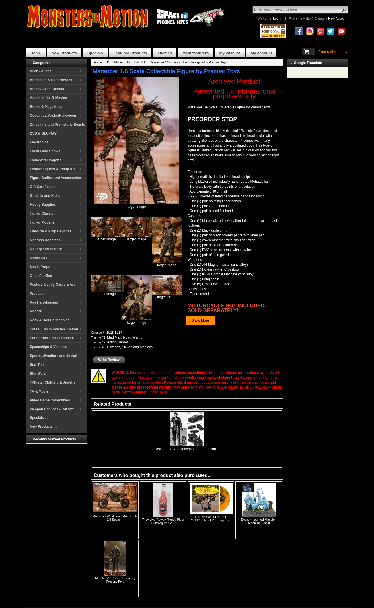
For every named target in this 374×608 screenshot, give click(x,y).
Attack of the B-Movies (48, 98)
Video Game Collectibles (50, 400)
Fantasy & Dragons (45, 160)
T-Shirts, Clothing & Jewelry (52, 382)
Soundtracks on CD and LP (52, 338)
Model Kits (38, 258)
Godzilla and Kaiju (45, 196)
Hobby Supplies (43, 205)
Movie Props (40, 267)
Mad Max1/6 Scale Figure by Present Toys (115, 579)
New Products (64, 53)
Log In (277, 18)
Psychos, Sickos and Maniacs (130, 347)
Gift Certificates (42, 187)
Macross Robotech (45, 240)
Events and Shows (45, 151)
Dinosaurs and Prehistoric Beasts (57, 125)
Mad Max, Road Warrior (125, 337)
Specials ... (39, 418)
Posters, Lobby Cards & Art (52, 285)
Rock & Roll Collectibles (49, 320)
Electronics (39, 142)
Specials (95, 53)
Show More (200, 320)
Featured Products (130, 53)
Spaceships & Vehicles (48, 347)
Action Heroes (117, 342)
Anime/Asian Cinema (47, 89)
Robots (36, 311)
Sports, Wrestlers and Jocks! (53, 356)
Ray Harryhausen (44, 302)
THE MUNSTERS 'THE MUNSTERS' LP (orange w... (211, 518)
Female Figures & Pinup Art (52, 169)
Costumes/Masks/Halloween (53, 116)
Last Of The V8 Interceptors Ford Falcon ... (187, 449)
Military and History (46, 249)
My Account (261, 53)
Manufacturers (195, 53)
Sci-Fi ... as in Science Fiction (54, 329)
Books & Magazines (46, 107)
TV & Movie (39, 391)
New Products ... (43, 426)
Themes (164, 53)
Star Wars (38, 374)
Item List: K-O (136, 62)
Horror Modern (42, 222)
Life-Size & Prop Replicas (50, 231)
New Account (337, 18)
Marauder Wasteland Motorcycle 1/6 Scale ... (115, 517)
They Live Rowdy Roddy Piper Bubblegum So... (163, 521)
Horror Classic (42, 213)
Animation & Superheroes (51, 80)
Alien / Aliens (40, 71)
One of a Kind (41, 276)
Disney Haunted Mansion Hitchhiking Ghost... (258, 521)
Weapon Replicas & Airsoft (52, 409)
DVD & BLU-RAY (43, 133)
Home (35, 53)
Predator (37, 294)
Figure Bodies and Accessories (55, 178)
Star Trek (37, 365)
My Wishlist (229, 53)
